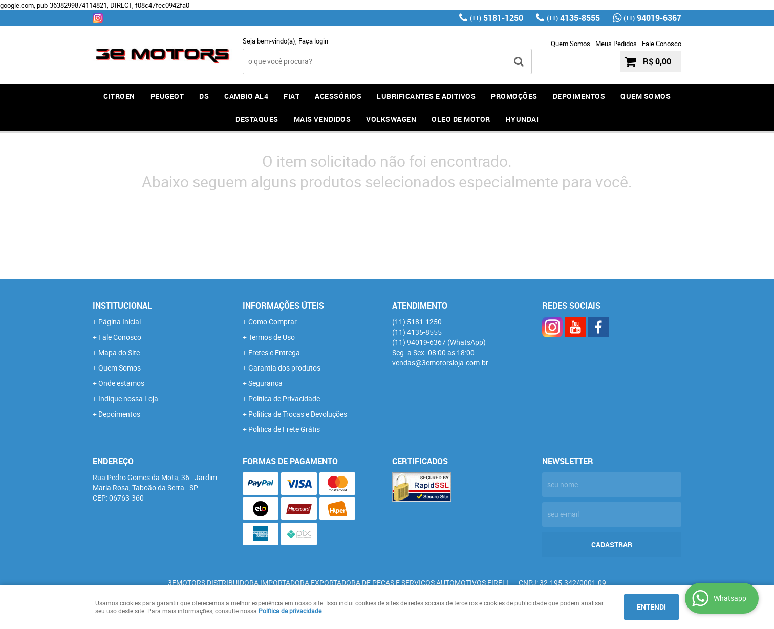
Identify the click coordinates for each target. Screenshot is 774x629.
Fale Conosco (661, 43)
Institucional (122, 305)
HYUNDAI (522, 119)
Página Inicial (119, 322)
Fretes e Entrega (274, 352)
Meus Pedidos (616, 43)
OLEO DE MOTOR (461, 119)
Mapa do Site (119, 352)
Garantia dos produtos (284, 368)
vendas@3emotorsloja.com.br (440, 362)
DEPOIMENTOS (579, 96)
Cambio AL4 (246, 96)
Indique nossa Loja (128, 398)
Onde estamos (121, 383)
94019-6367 (652, 18)
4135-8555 (573, 18)
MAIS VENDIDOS (322, 119)
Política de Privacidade (284, 398)
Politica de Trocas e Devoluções (297, 414)
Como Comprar (272, 322)
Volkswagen (391, 119)
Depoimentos (119, 414)
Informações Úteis (283, 305)
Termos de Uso (271, 337)
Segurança (265, 383)
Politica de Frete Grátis (284, 429)
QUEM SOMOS (645, 96)
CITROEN (119, 96)
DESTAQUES (256, 119)
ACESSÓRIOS (338, 96)
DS (204, 96)
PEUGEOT (167, 96)
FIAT (291, 96)
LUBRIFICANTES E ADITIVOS (426, 96)
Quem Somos (570, 43)
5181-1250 (496, 18)
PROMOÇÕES (514, 96)
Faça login (313, 41)
